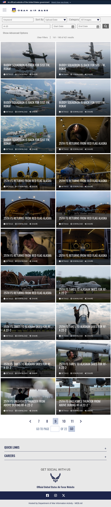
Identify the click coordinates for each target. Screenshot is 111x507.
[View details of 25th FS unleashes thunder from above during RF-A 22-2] (28, 396)
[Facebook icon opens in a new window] (47, 495)
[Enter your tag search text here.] (26, 26)
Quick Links (11, 447)
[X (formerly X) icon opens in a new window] (63, 495)
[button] (61, 2)
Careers (9, 455)
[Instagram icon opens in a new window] (55, 495)
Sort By (40, 19)
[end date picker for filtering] (88, 26)
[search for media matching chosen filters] (105, 26)
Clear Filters (42, 37)
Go (71, 429)
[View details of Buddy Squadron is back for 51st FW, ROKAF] (28, 60)
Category (74, 19)
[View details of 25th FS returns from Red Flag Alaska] (83, 135)
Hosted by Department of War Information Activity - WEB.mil (55, 503)
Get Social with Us (55, 469)
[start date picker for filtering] (63, 26)
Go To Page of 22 (51, 429)
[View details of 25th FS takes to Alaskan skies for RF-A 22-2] (83, 284)
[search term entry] (17, 20)
